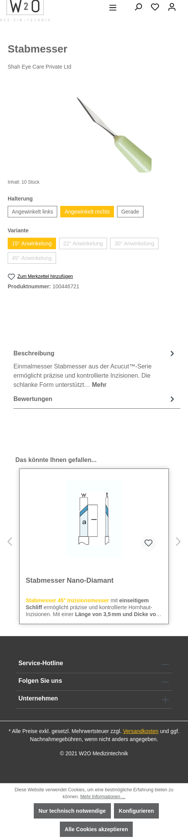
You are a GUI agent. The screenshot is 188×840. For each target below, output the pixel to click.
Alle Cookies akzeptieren (96, 829)
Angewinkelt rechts (87, 212)
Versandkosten (140, 731)
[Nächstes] (178, 541)
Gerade (130, 212)
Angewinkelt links (32, 212)
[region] (94, 129)
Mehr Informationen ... (102, 796)
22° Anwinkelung (83, 243)
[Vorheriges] (9, 541)
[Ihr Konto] (171, 7)
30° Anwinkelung (134, 243)
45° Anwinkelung (32, 258)
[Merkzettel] (155, 7)
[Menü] (113, 7)
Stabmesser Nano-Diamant (70, 580)
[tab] (94, 368)
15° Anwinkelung (32, 243)
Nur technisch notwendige (72, 811)
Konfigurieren (136, 811)
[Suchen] (138, 7)
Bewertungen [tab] (94, 398)
